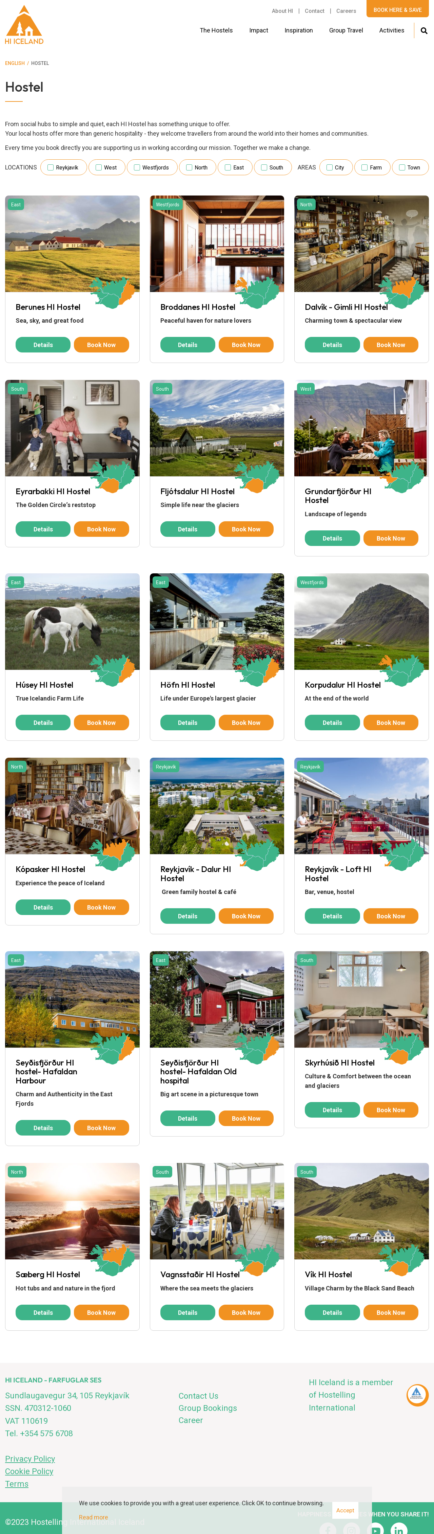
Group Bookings (208, 1408)
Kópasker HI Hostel (50, 869)
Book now (101, 344)
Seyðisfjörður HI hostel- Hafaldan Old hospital (198, 1071)
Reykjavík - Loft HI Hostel (338, 873)
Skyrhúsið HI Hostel (340, 1062)
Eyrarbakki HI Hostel (53, 491)
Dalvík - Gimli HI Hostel (346, 307)
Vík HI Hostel (328, 1274)
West (110, 167)
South (276, 167)
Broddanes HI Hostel (197, 307)
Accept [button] (345, 1510)
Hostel (40, 63)
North (201, 167)
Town (414, 167)
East (238, 167)
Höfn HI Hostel (187, 685)
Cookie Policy (29, 1471)
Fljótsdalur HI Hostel (197, 491)
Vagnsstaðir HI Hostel (200, 1274)
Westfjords (155, 167)
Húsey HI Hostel (44, 685)
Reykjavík (67, 167)
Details (43, 344)
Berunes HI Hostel (48, 307)
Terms (16, 1484)
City (339, 167)
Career (191, 1420)
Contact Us (198, 1396)
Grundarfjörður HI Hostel (338, 495)
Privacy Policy (30, 1459)
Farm (376, 167)
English (15, 63)
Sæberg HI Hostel (48, 1274)
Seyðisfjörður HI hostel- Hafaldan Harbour (46, 1071)
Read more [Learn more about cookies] (93, 1517)
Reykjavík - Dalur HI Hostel (195, 873)
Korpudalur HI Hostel (343, 685)
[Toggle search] (424, 30)
